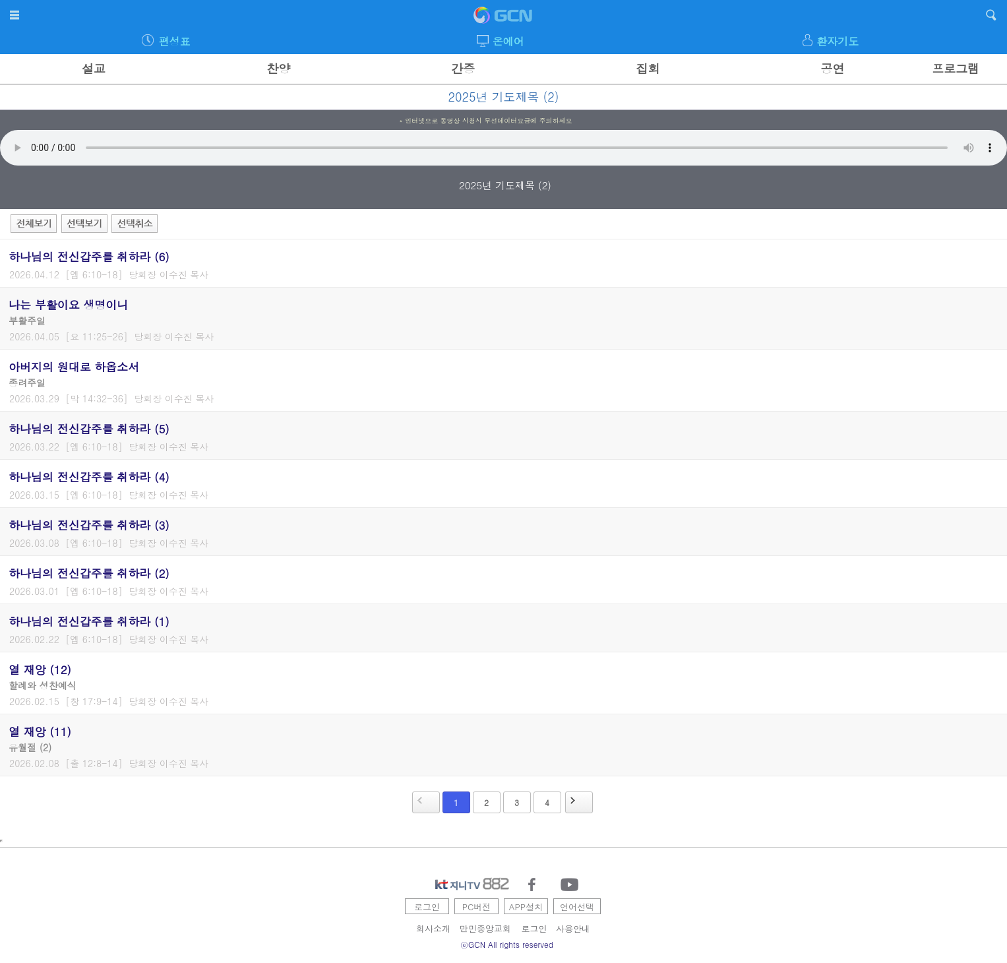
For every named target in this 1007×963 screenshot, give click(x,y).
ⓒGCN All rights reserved (506, 944)
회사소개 (433, 928)
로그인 (427, 906)
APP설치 (526, 906)
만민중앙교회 (485, 928)
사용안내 (573, 928)
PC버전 (476, 906)
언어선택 (577, 906)
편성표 (174, 41)
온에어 (508, 41)
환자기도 (837, 41)
